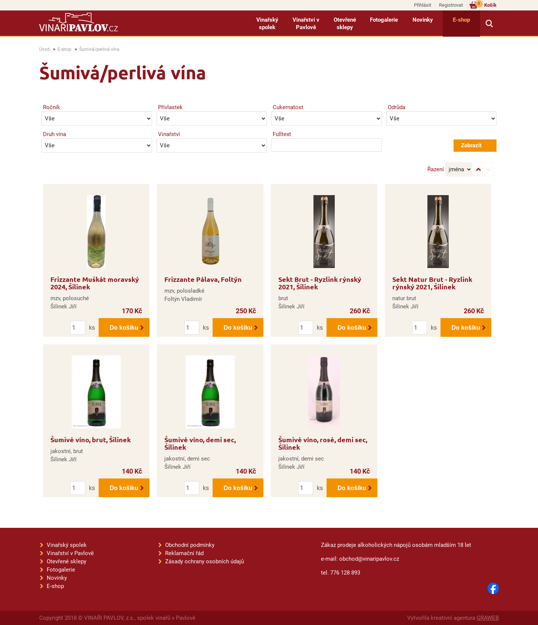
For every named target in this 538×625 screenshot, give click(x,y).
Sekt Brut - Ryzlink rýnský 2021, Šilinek (319, 283)
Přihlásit (422, 5)
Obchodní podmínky (189, 545)
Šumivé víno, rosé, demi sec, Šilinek (322, 443)
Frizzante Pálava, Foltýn (203, 279)
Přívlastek (170, 107)
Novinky (422, 19)
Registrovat (451, 5)
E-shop (461, 19)
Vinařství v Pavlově (306, 23)
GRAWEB (488, 618)
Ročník (51, 107)
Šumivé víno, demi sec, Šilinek (200, 443)
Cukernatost (288, 107)
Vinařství (169, 134)
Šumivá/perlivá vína (99, 49)
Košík (486, 4)
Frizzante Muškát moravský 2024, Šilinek (94, 283)
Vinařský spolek (267, 23)
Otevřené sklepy (345, 23)
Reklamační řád (184, 553)
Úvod (44, 49)
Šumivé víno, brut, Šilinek (90, 439)
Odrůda (396, 107)
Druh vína (54, 134)
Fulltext (282, 134)
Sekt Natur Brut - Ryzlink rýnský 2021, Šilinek (432, 283)
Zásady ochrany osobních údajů (204, 561)
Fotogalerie (384, 19)
